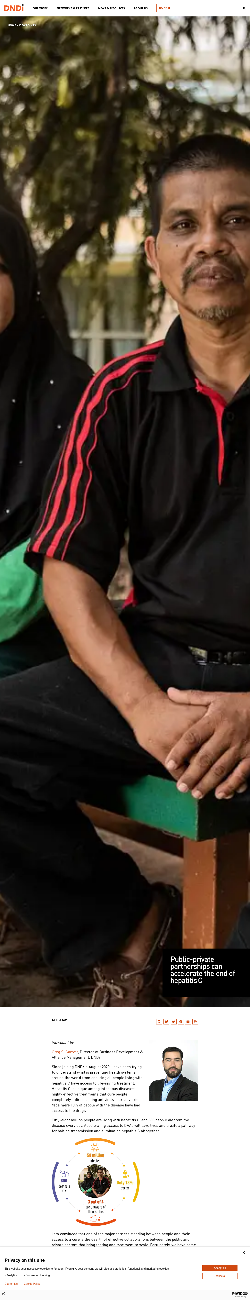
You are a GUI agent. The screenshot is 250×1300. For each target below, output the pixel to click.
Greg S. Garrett (65, 1052)
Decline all (220, 1275)
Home (12, 25)
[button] (159, 1021)
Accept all (220, 1267)
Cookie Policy (32, 1283)
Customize (11, 1283)
